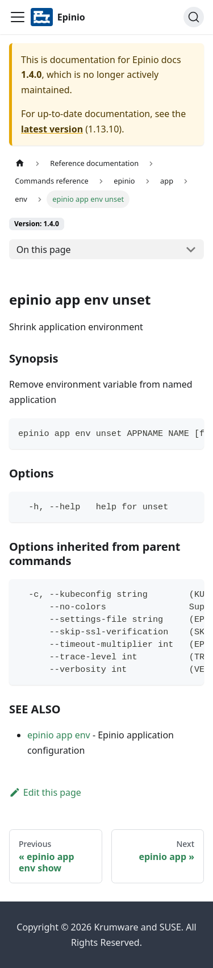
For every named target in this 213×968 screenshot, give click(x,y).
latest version (52, 129)
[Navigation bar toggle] (17, 17)
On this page (43, 249)
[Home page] (20, 163)
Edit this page (45, 792)
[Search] (193, 17)
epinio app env (58, 735)
